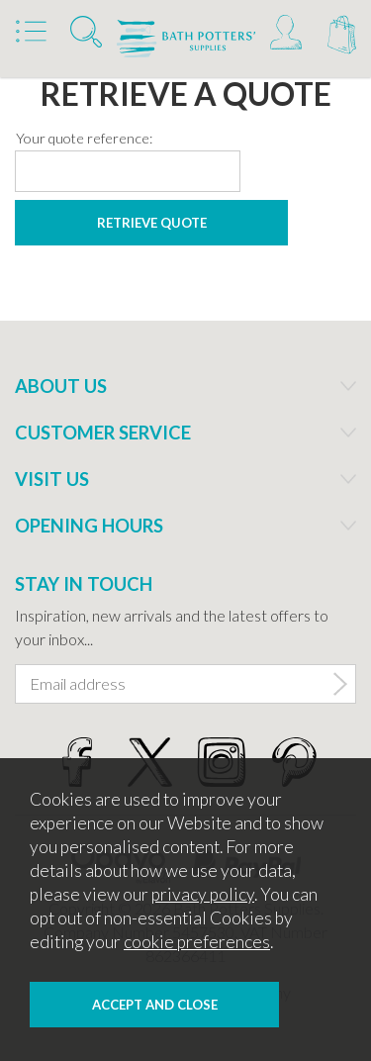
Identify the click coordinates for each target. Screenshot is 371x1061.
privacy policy (202, 894)
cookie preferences (197, 941)
